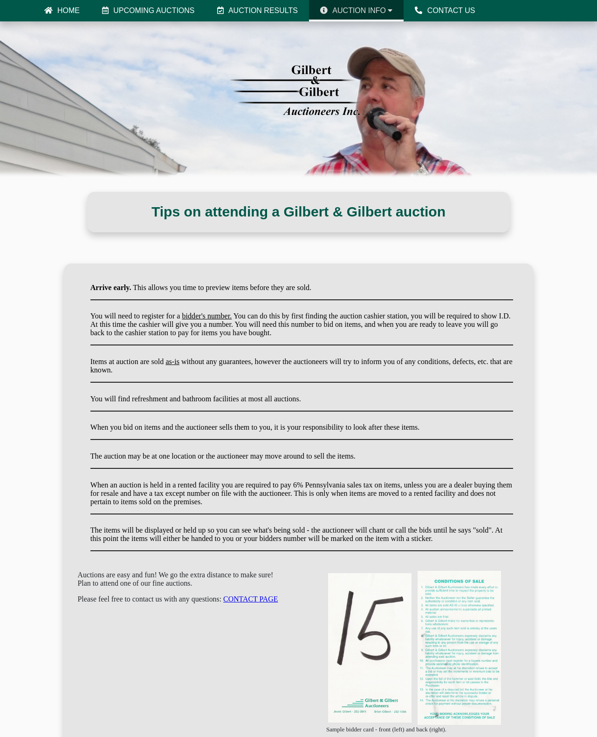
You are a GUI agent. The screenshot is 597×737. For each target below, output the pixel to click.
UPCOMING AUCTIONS (148, 10)
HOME (62, 10)
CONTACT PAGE (250, 599)
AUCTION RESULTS (257, 10)
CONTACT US (445, 10)
